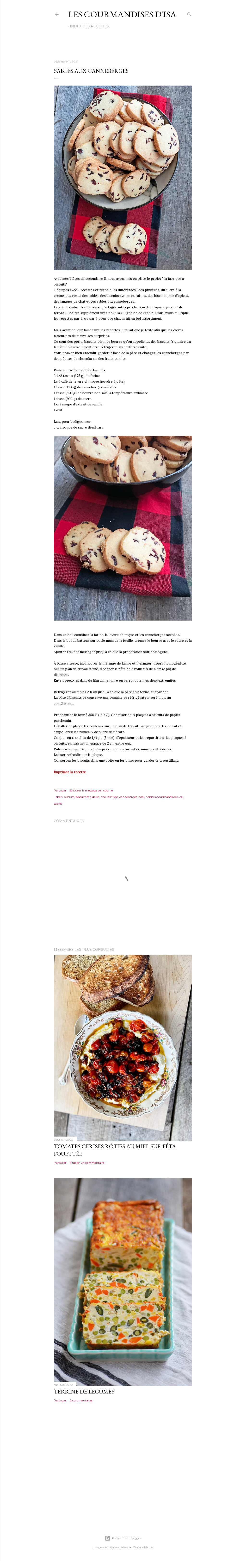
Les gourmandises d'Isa (122, 14)
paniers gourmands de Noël (164, 797)
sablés (58, 803)
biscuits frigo (109, 797)
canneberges (128, 797)
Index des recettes (89, 26)
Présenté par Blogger (123, 1538)
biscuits (69, 797)
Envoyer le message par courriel (92, 790)
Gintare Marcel (143, 1547)
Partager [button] (60, 790)
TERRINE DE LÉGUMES (84, 1391)
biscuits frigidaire (87, 797)
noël (141, 797)
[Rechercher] (189, 13)
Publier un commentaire (87, 1162)
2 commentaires (81, 1400)
